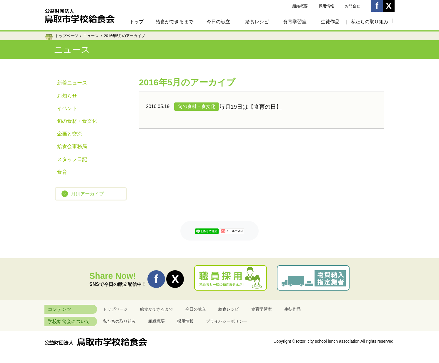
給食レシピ (257, 21)
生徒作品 (330, 21)
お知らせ (67, 96)
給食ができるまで (174, 21)
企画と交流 (69, 134)
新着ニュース (72, 83)
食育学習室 (295, 21)
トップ (136, 21)
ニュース (91, 36)
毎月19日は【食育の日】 (250, 107)
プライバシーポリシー (226, 321)
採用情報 (326, 6)
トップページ (66, 36)
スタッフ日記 (72, 159)
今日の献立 (218, 21)
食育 (62, 172)
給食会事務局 (72, 146)
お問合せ (352, 6)
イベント (67, 108)
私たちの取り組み (369, 21)
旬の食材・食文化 (77, 121)
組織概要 (300, 6)
